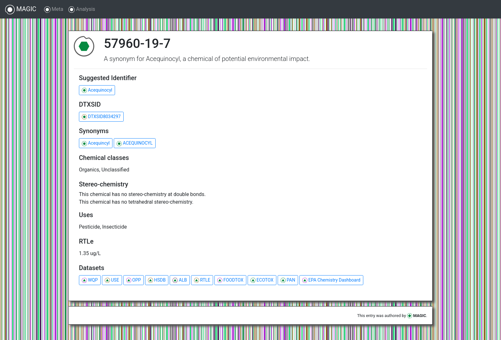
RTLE (202, 280)
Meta (53, 9)
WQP (90, 280)
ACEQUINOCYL (135, 143)
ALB (180, 280)
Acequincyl (96, 143)
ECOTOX (262, 280)
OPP (133, 280)
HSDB (157, 280)
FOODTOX (230, 280)
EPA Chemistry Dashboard (331, 280)
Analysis (81, 9)
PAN (288, 280)
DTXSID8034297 (101, 116)
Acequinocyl (97, 90)
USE (112, 280)
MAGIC (20, 9)
